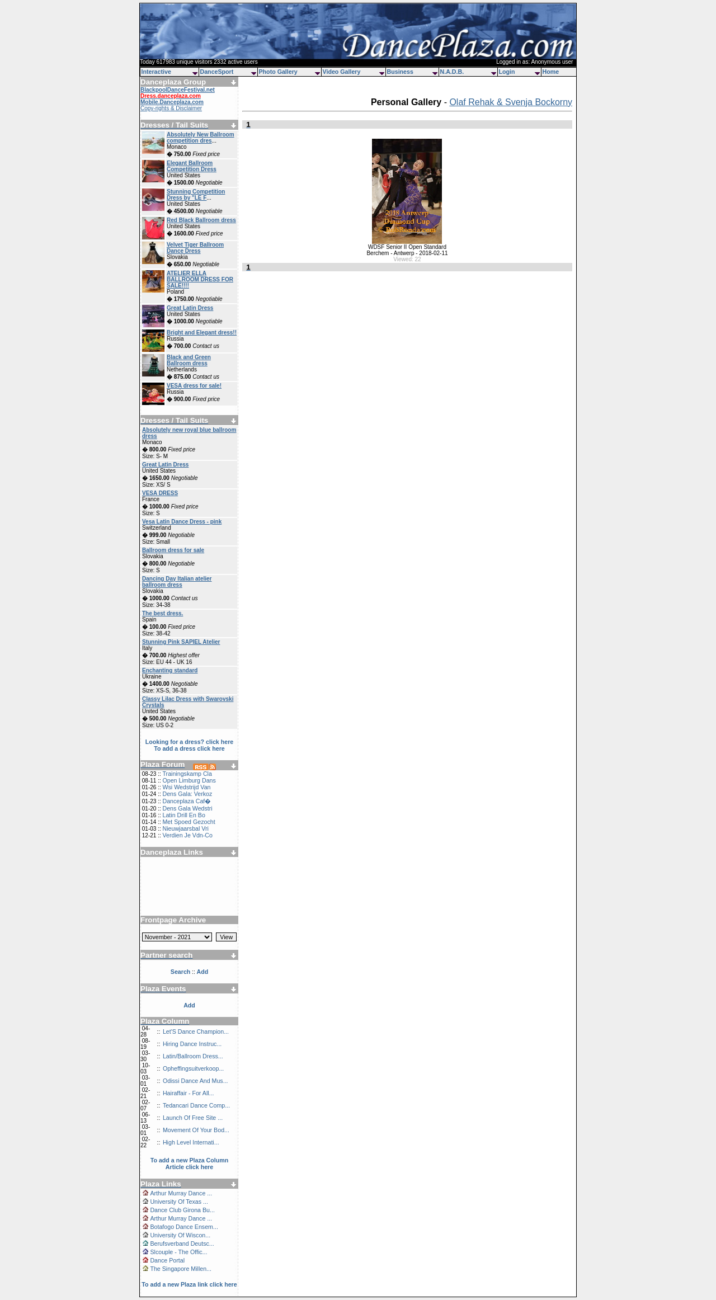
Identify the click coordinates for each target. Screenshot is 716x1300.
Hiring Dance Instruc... (192, 1043)
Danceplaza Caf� (186, 801)
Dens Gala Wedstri (187, 808)
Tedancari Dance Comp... (196, 1105)
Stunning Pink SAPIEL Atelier (181, 642)
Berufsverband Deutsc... (182, 1243)
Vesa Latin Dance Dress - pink (182, 522)
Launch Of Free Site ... (193, 1117)
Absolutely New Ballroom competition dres (200, 137)
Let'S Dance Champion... (196, 1031)
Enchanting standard (169, 670)
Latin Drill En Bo (183, 815)
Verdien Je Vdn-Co (187, 835)
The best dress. (162, 613)
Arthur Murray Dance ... (181, 1193)
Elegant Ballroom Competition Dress (191, 166)
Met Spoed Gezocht (188, 821)
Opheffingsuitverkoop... (193, 1068)
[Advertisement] (189, 882)
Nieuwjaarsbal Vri (185, 828)
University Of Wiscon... (180, 1235)
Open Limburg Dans (188, 780)
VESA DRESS (160, 493)
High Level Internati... (191, 1142)
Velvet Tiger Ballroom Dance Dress (195, 248)
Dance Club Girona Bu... (182, 1210)
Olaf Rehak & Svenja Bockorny (510, 102)
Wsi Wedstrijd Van (186, 787)
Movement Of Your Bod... (196, 1130)
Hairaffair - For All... (188, 1093)
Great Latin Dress (190, 308)
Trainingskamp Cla (186, 773)
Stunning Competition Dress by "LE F (196, 195)
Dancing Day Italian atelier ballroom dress (177, 582)
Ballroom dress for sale (173, 550)
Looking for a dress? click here (189, 741)
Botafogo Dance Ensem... (184, 1226)
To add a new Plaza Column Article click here (189, 1163)
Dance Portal (167, 1260)
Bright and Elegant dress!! (202, 332)
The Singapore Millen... (180, 1268)
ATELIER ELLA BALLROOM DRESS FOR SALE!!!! (200, 279)
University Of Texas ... (179, 1201)
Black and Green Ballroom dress (189, 360)
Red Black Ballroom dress (201, 220)
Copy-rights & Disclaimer (171, 108)
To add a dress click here (189, 748)
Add (189, 1005)
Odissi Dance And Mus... (195, 1080)
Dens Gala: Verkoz (187, 793)
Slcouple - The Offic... (178, 1252)
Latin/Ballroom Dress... (193, 1056)
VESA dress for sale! (194, 386)
